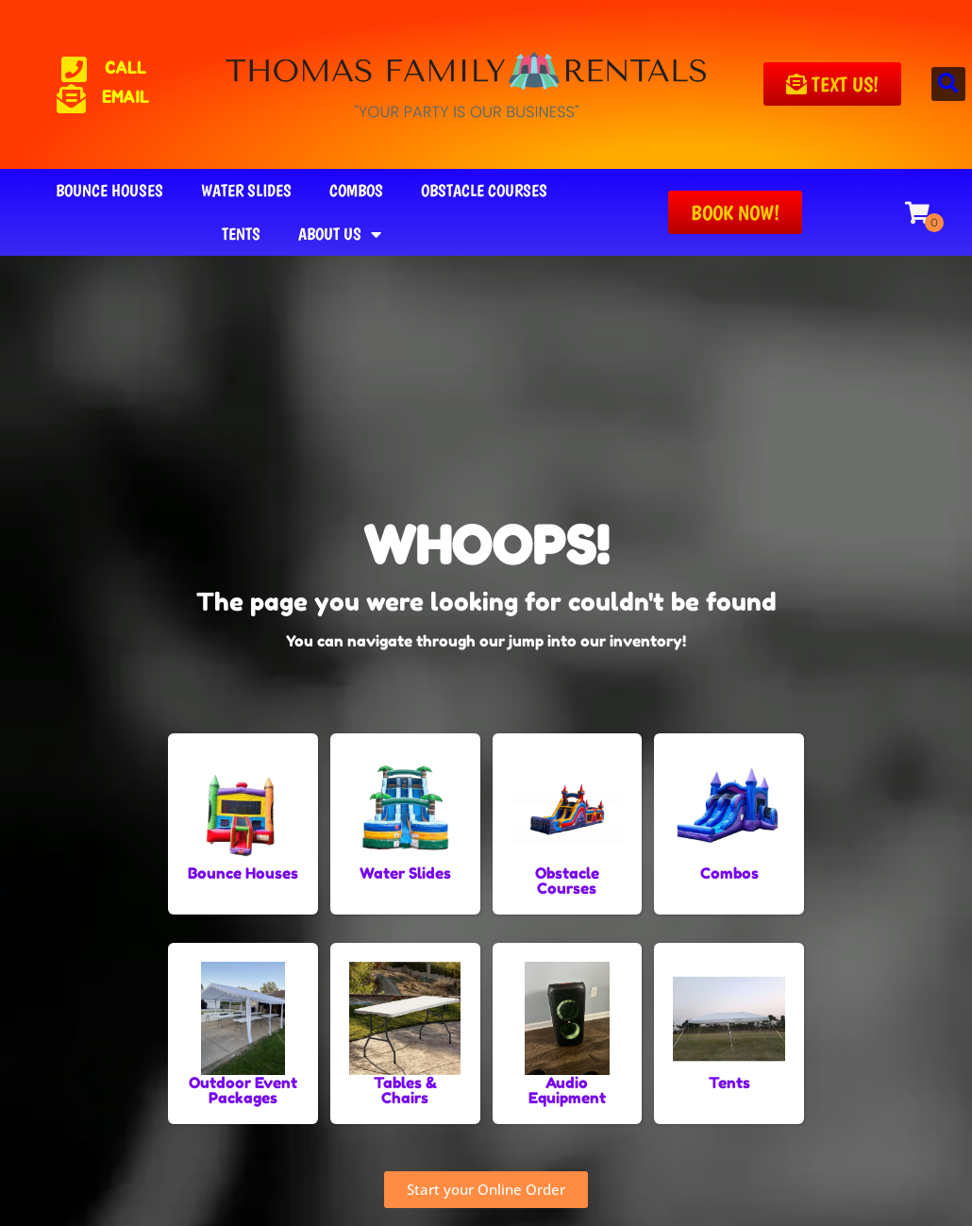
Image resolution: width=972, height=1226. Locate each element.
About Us (339, 234)
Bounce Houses (109, 190)
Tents (241, 234)
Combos (356, 190)
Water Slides (246, 190)
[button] (948, 84)
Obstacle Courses (484, 190)
